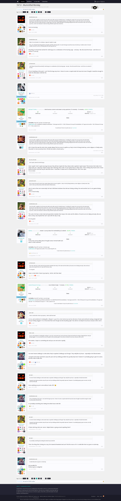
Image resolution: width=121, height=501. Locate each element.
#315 (102, 364)
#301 (102, 32)
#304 (102, 97)
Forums (23, 1)
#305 (102, 129)
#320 (102, 469)
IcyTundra (21, 46)
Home (18, 1)
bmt (21, 117)
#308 (102, 196)
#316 (102, 387)
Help (98, 496)
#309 (102, 223)
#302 (102, 56)
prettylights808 (21, 238)
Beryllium (93, 496)
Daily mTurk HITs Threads (27, 6)
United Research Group (34, 285)
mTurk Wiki (37, 1)
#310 (102, 255)
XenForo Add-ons (43, 496)
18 (41, 12)
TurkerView (74, 127)
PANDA (91, 109)
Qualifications (31, 124)
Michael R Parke (32, 109)
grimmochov (21, 144)
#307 (102, 172)
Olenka (30, 230)
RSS (103, 496)
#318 (102, 429)
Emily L (21, 320)
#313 (102, 325)
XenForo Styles (51, 496)
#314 (102, 345)
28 (45, 12)
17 (38, 12)
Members (29, 1)
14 (32, 12)
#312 (102, 305)
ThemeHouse (36, 497)
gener (21, 24)
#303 (102, 77)
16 (36, 12)
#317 (102, 408)
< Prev (24, 12)
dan (21, 361)
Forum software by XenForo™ (28, 496)
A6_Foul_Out (21, 92)
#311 (102, 278)
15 (34, 12)
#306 (102, 152)
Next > (49, 12)
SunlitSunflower (21, 70)
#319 (102, 446)
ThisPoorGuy (40, 6)
